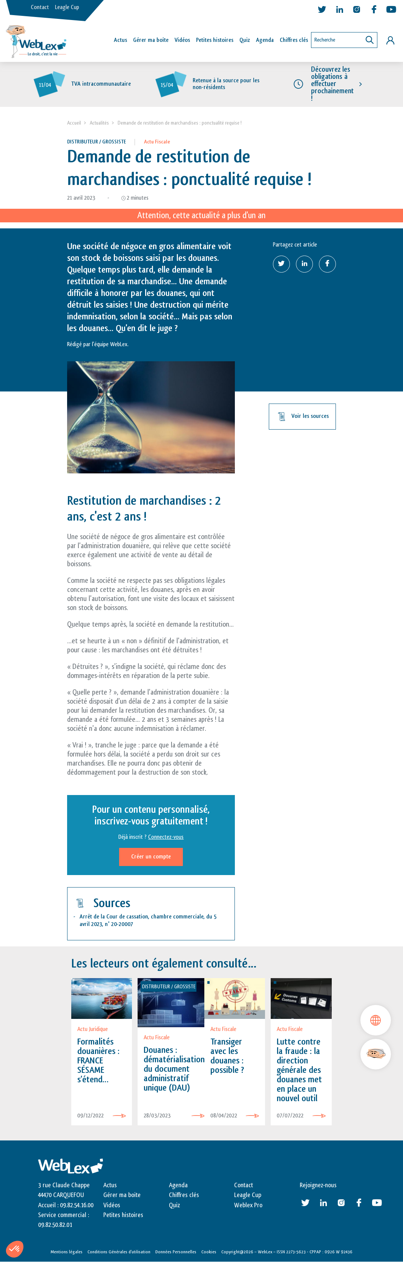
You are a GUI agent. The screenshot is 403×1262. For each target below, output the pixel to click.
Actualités (99, 122)
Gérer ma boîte (151, 40)
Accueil (74, 122)
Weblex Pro (248, 1205)
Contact (40, 7)
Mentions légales (67, 1252)
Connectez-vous (166, 837)
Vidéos (182, 40)
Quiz (244, 40)
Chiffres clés (294, 40)
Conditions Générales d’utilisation (118, 1252)
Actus (120, 40)
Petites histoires (214, 40)
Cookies (208, 1252)
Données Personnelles (175, 1252)
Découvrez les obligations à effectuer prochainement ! (332, 84)
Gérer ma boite (122, 1195)
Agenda (265, 40)
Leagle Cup (67, 7)
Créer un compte (151, 857)
